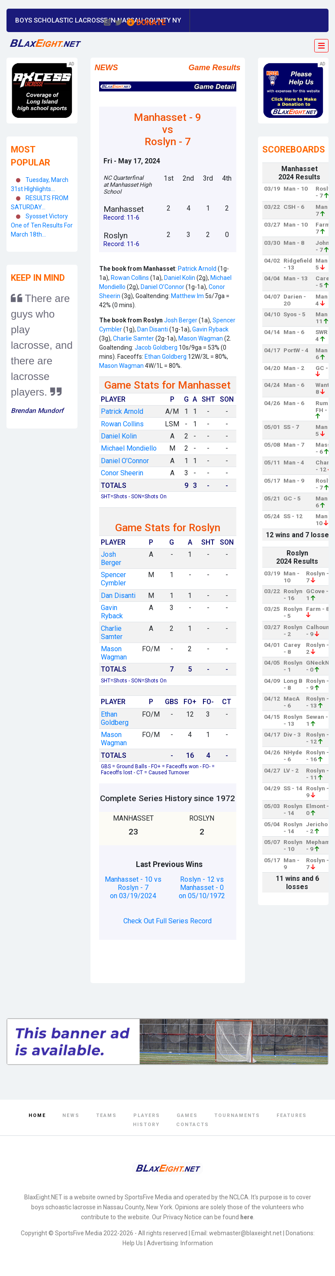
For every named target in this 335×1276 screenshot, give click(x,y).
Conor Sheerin (122, 473)
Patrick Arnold (197, 268)
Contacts (192, 1124)
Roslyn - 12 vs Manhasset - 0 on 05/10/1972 (202, 887)
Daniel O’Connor (162, 286)
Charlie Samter (133, 338)
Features (292, 1115)
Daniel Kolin (179, 277)
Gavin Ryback (210, 329)
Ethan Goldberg (166, 356)
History (146, 1124)
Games (187, 1115)
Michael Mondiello (129, 448)
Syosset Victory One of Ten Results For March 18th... (42, 225)
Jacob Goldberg (156, 347)
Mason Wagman (200, 338)
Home (37, 1115)
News (71, 1115)
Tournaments (237, 1115)
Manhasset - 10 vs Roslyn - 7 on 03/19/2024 (133, 887)
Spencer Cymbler (113, 579)
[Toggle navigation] (321, 46)
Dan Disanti (152, 329)
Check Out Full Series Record (167, 921)
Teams (106, 1115)
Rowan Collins (129, 277)
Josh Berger (180, 320)
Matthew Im (187, 295)
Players (146, 1115)
